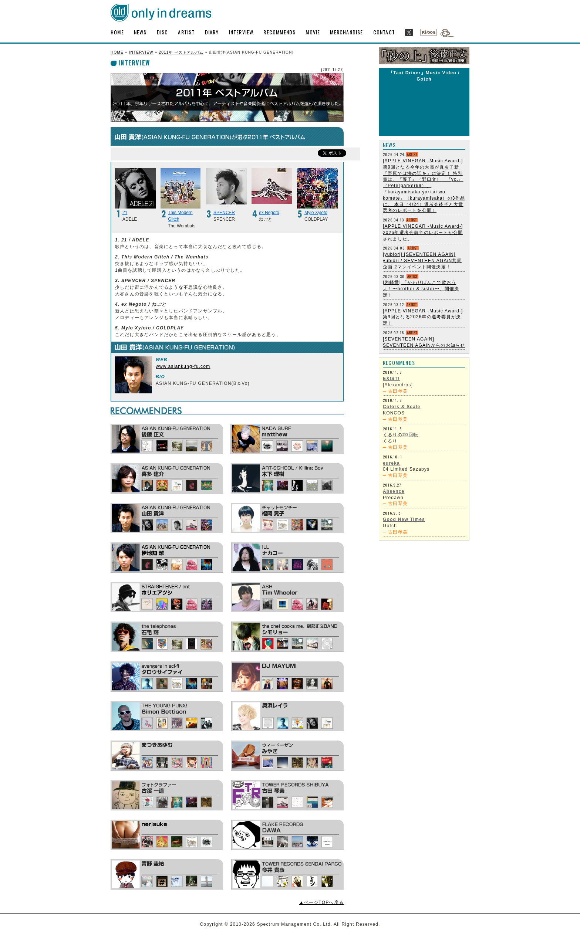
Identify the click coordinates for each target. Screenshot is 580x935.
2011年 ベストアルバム (181, 52)
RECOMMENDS (279, 32)
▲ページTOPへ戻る (321, 902)
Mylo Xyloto (315, 212)
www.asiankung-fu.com (183, 366)
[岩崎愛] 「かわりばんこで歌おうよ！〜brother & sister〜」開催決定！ (421, 289)
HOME (117, 32)
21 (124, 212)
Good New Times (404, 519)
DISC (162, 32)
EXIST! (391, 378)
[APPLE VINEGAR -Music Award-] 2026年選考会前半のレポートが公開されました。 (423, 232)
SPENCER (224, 212)
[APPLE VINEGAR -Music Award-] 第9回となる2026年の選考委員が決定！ (423, 317)
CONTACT (384, 32)
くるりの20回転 (400, 434)
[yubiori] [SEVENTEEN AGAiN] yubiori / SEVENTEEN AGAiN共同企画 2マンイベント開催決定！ (422, 261)
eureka (391, 463)
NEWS (140, 32)
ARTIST (186, 32)
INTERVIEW (241, 32)
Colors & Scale (402, 406)
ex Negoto (269, 212)
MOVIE (313, 32)
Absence (393, 491)
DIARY (212, 32)
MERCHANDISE (346, 32)
